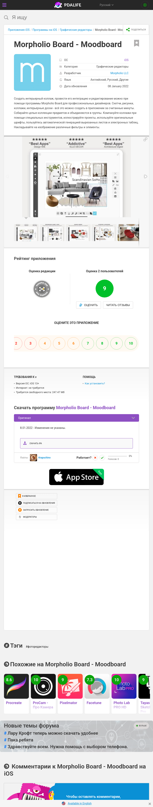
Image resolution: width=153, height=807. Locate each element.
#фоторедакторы (37, 646)
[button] (145, 139)
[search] (69, 17)
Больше (141, 726)
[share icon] (136, 30)
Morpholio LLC (119, 73)
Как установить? (95, 383)
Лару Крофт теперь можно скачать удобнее (51, 733)
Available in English (80, 803)
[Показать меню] (4, 5)
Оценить (88, 305)
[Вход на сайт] (145, 5)
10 (131, 343)
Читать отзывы (118, 305)
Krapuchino (44, 457)
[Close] (149, 803)
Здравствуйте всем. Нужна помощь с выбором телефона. (66, 746)
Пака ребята (18, 740)
